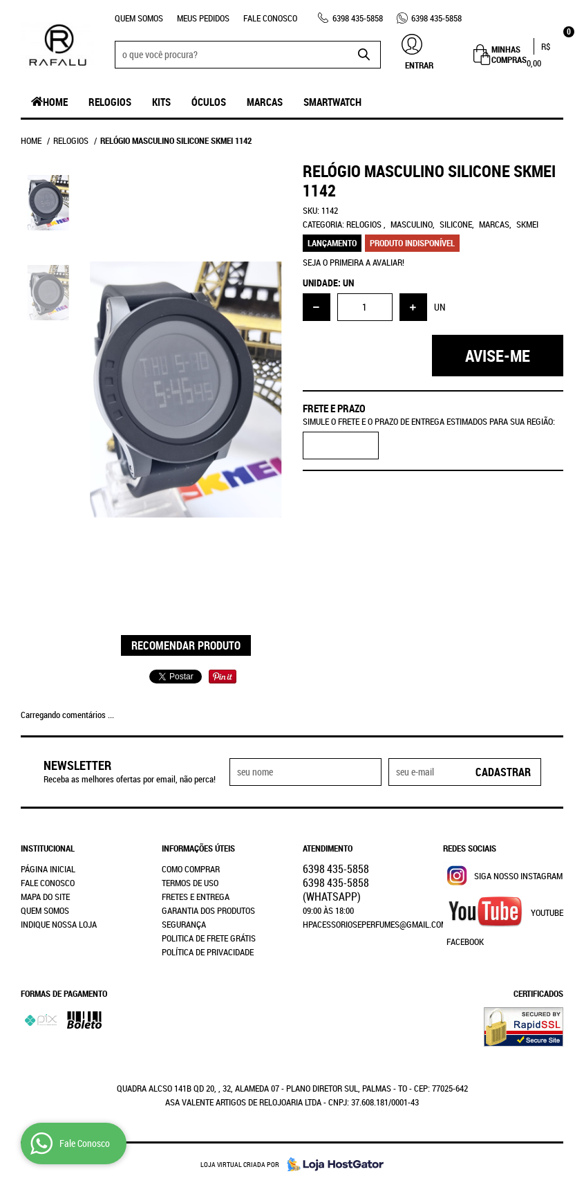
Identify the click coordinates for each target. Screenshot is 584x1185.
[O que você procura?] (363, 54)
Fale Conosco (270, 18)
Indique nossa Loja (59, 924)
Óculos (208, 102)
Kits (161, 102)
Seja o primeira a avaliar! (353, 262)
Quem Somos (139, 18)
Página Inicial (48, 869)
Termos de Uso (190, 882)
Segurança (184, 924)
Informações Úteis (198, 848)
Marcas (265, 102)
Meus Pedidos (203, 18)
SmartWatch (332, 102)
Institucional (48, 848)
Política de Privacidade (208, 952)
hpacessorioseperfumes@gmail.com (375, 924)
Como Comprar (191, 869)
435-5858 (357, 18)
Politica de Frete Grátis (209, 938)
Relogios (109, 102)
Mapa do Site (45, 896)
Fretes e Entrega (195, 896)
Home (55, 102)
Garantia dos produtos (208, 910)
